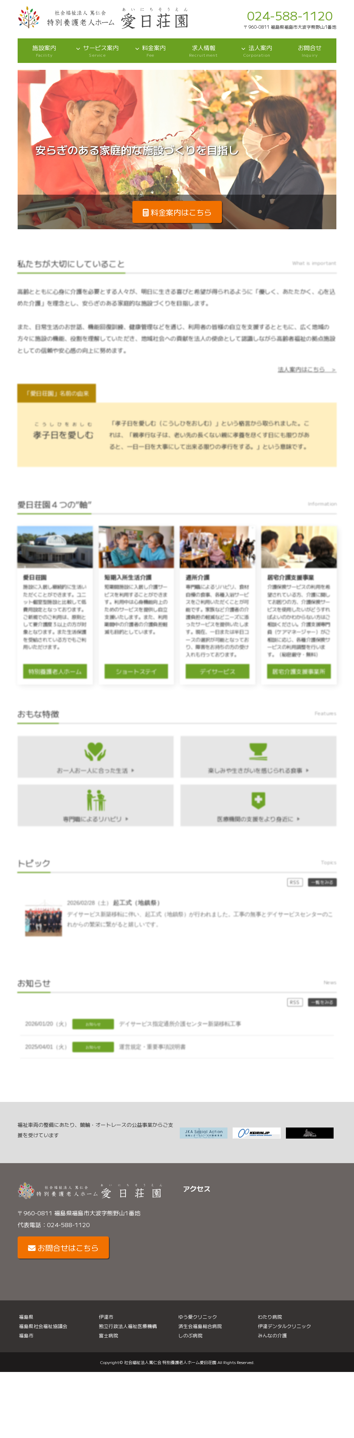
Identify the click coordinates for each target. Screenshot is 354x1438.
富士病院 (108, 1336)
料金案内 (150, 50)
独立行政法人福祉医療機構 (128, 1326)
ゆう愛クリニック (197, 1317)
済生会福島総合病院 (200, 1326)
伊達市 (106, 1317)
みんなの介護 (272, 1336)
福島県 (26, 1317)
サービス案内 (97, 50)
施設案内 (44, 50)
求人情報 (203, 50)
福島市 (26, 1336)
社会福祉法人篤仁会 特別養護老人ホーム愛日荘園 (170, 1362)
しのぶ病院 (190, 1336)
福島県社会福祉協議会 (43, 1326)
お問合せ (309, 50)
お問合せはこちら (63, 1248)
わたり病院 (270, 1317)
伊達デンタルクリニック (284, 1326)
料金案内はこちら (177, 211)
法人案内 (256, 50)
